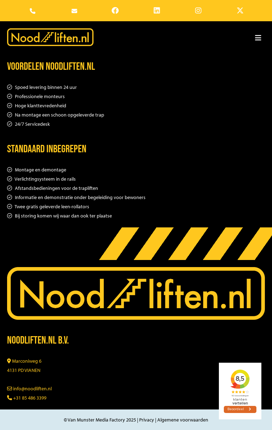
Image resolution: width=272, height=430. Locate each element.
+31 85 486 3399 (26, 398)
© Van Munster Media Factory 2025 (100, 420)
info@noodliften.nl (29, 388)
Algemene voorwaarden (182, 420)
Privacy (146, 420)
